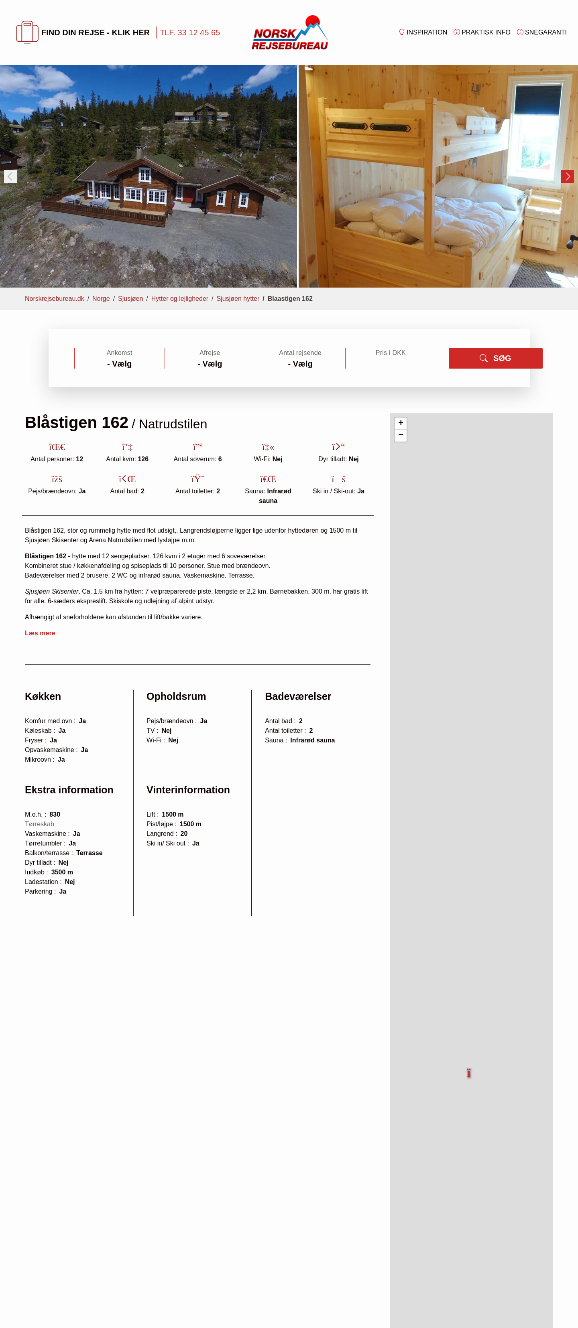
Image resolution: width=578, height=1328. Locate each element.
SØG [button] (495, 358)
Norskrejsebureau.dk (54, 298)
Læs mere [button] (40, 633)
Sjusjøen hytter (238, 298)
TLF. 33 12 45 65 (190, 32)
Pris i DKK (391, 352)
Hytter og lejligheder (179, 298)
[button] (469, 1068)
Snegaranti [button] (542, 32)
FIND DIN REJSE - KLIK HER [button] (83, 32)
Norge (101, 298)
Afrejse (209, 352)
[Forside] (290, 31)
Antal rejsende (300, 352)
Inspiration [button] (423, 32)
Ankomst (119, 352)
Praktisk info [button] (482, 32)
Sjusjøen (130, 298)
